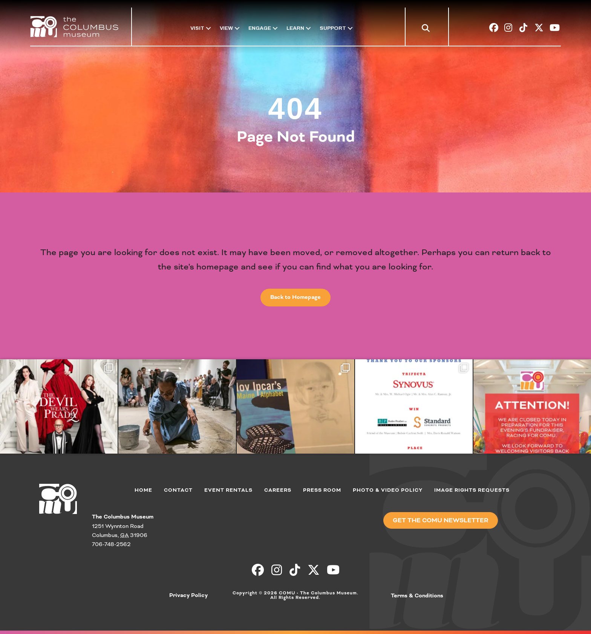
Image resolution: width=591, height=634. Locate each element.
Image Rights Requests (472, 490)
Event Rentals (228, 490)
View (226, 28)
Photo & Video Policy (388, 490)
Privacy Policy (188, 595)
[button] (427, 29)
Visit (197, 28)
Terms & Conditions (417, 596)
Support (333, 28)
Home (143, 490)
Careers (277, 490)
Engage (259, 28)
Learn (295, 28)
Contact (178, 490)
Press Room (322, 490)
